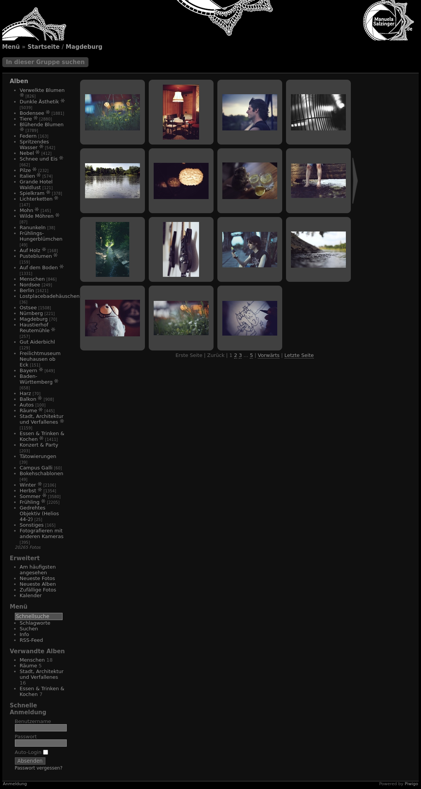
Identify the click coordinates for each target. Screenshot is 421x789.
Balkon (28, 399)
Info (24, 634)
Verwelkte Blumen (42, 90)
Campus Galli (36, 468)
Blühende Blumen (42, 124)
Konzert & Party (39, 445)
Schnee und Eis (39, 159)
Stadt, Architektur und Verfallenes (42, 419)
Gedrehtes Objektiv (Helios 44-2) (39, 513)
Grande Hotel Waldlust (36, 184)
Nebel (27, 153)
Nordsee (30, 285)
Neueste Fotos (37, 578)
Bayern (28, 370)
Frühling (30, 502)
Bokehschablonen (42, 473)
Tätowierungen (38, 456)
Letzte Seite (299, 355)
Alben (19, 81)
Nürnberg (31, 313)
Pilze (25, 170)
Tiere (26, 119)
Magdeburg (84, 46)
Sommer (30, 496)
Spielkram (32, 193)
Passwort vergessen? (39, 768)
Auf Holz (30, 250)
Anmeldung (15, 783)
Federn (28, 136)
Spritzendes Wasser (34, 144)
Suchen (29, 629)
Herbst (28, 490)
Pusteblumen (36, 256)
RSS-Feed (31, 640)
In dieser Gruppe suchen (45, 62)
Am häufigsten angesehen (38, 569)
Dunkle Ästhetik (39, 101)
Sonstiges (32, 525)
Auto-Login (31, 752)
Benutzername (33, 721)
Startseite (43, 46)
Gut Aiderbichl (37, 342)
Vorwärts (269, 355)
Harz (25, 393)
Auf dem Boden (39, 267)
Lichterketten (36, 199)
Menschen (32, 279)
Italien (27, 176)
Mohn (27, 210)
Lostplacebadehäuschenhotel (56, 296)
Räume (28, 410)
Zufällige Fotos (38, 590)
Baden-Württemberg (36, 379)
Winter (28, 485)
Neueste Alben (38, 584)
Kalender (31, 595)
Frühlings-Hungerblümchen (41, 236)
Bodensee (32, 113)
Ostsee (28, 307)
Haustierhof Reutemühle (35, 327)
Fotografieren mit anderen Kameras (42, 533)
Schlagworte (35, 623)
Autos (27, 405)
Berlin (27, 290)
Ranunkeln (33, 227)
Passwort (26, 736)
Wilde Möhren (37, 216)
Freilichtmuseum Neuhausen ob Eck (40, 359)
